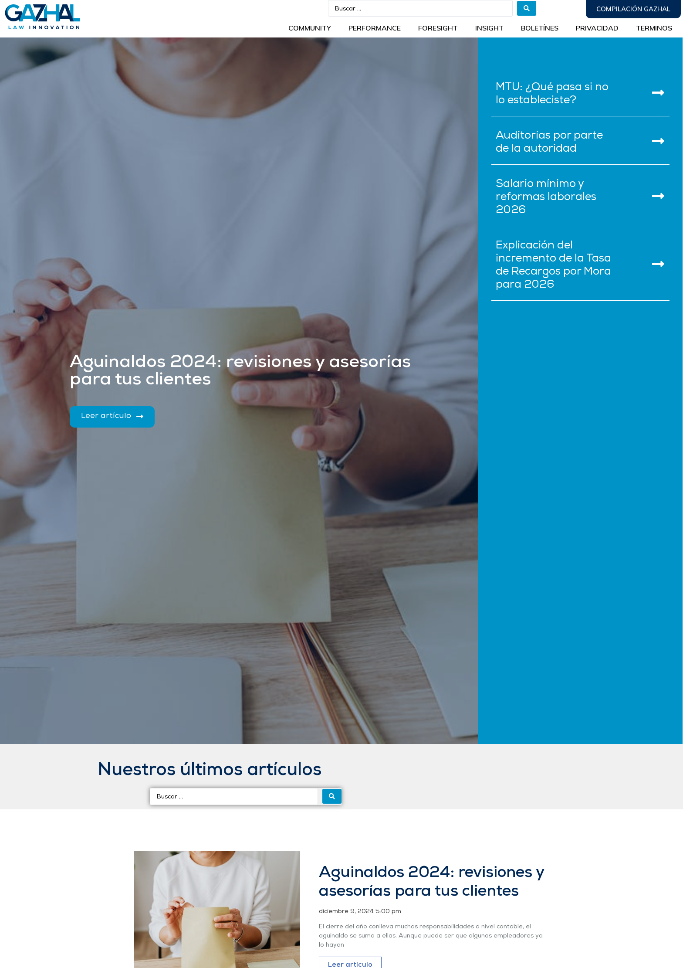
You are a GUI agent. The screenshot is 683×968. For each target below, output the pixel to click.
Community (309, 28)
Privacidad (597, 28)
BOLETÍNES (539, 28)
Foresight (438, 28)
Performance (374, 28)
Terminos (654, 28)
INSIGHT (489, 28)
